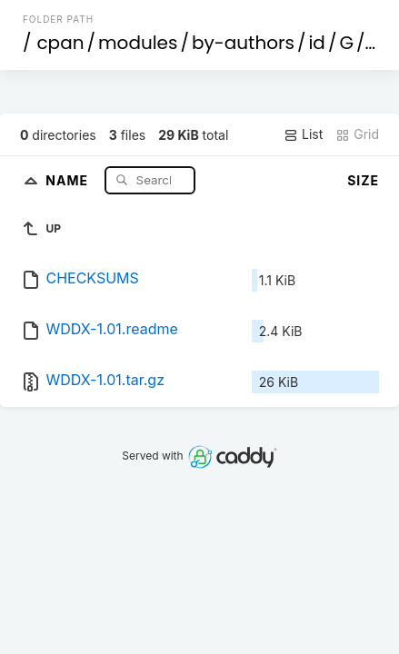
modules (137, 42)
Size (363, 180)
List (303, 134)
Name (68, 179)
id (316, 42)
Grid (357, 134)
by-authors (243, 42)
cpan (60, 42)
